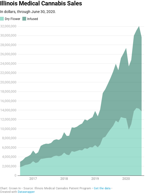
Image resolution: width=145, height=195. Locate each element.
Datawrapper (26, 192)
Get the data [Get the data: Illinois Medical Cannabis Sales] (102, 188)
